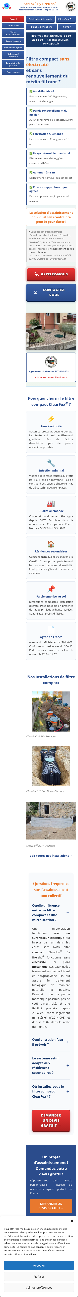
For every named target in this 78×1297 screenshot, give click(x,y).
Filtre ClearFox (66, 19)
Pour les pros (13, 72)
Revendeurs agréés (13, 47)
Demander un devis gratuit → (51, 1120)
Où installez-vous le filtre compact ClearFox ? (48, 1091)
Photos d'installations (13, 33)
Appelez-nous (51, 274)
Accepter (39, 1265)
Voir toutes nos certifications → (51, 377)
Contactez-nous (49, 292)
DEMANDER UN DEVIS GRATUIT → (51, 1206)
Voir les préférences (39, 1287)
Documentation (13, 40)
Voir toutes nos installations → (51, 856)
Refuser (39, 1276)
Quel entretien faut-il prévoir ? (48, 1042)
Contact (67, 26)
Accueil (13, 18)
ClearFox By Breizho (38, 4)
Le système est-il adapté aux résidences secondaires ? (45, 1065)
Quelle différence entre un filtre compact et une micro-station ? (46, 912)
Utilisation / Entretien (13, 55)
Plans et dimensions (41, 26)
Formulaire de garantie (13, 64)
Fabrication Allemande (40, 19)
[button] (72, 1221)
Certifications (13, 25)
